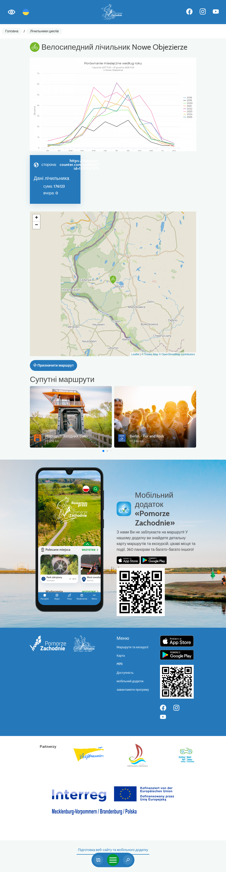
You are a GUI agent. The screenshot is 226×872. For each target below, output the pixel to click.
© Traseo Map (149, 354)
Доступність (125, 672)
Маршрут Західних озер (66, 436)
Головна (12, 31)
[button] (113, 280)
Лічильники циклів (44, 31)
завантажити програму (133, 689)
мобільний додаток (130, 681)
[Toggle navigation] (113, 860)
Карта (121, 655)
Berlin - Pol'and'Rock (147, 436)
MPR (120, 664)
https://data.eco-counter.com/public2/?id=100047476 (79, 164)
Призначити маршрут (53, 365)
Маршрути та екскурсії (132, 647)
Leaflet (135, 354)
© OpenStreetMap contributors (177, 354)
